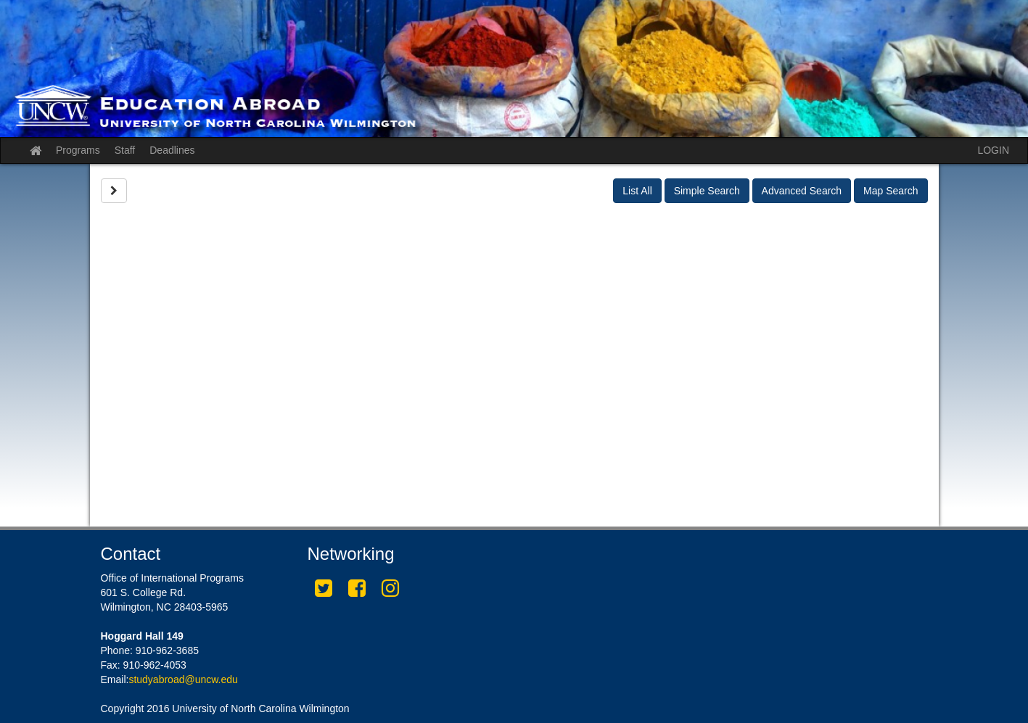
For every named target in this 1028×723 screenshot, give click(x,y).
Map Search (890, 191)
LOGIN (993, 150)
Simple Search (707, 191)
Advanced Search (802, 191)
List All (636, 191)
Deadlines (171, 150)
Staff (125, 150)
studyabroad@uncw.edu (182, 679)
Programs (78, 150)
